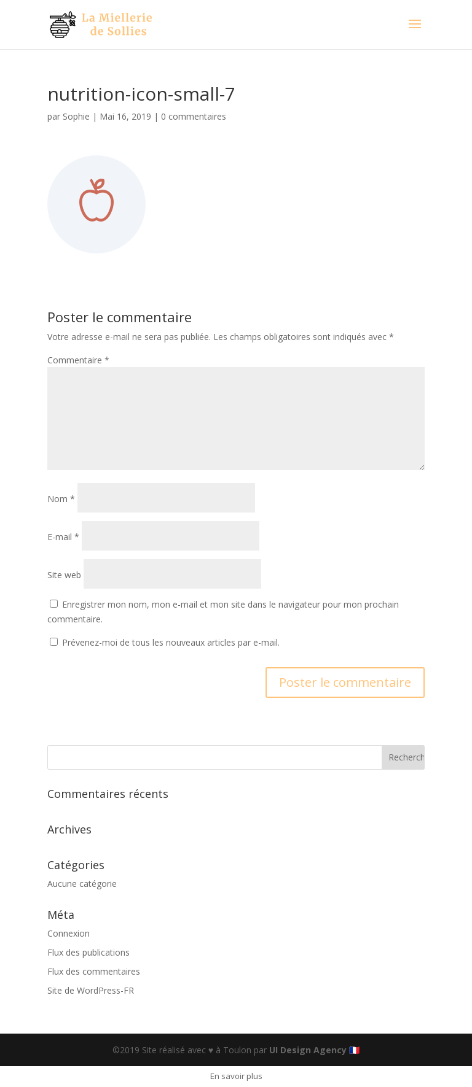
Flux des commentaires (93, 971)
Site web (64, 575)
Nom (61, 499)
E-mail (63, 537)
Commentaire (78, 360)
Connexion (68, 933)
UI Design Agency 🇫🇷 (314, 1050)
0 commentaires (193, 116)
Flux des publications (88, 952)
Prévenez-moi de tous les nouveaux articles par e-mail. (171, 642)
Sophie (76, 116)
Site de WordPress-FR (90, 990)
